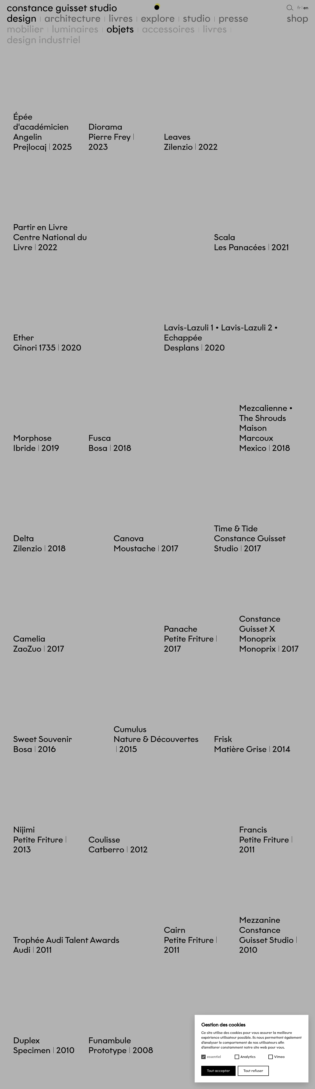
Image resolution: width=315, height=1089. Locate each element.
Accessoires (168, 29)
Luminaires (75, 29)
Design (21, 18)
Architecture (72, 18)
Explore (158, 18)
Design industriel (43, 39)
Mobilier (25, 29)
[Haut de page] (157, 6)
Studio (196, 18)
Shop (297, 18)
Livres (215, 29)
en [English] (305, 7)
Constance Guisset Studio (62, 8)
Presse (233, 18)
